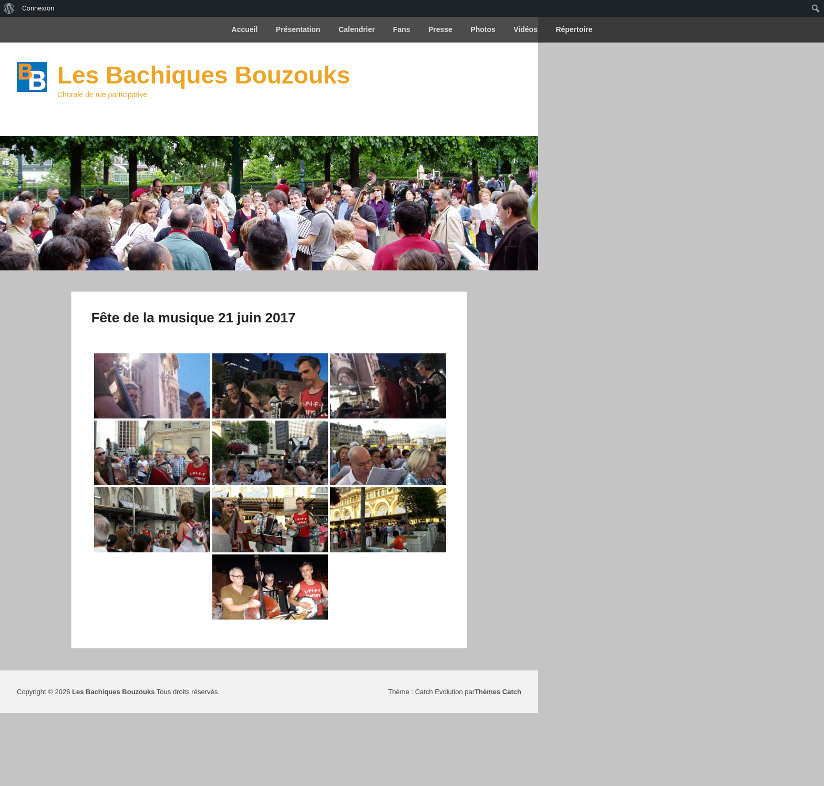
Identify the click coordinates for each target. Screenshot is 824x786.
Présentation (298, 29)
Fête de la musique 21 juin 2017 (193, 318)
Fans (401, 29)
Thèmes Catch (498, 692)
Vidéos (525, 29)
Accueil (245, 29)
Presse (440, 29)
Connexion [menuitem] (38, 8)
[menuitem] (9, 8)
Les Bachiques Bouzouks (203, 75)
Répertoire (573, 29)
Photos (482, 29)
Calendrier (356, 29)
